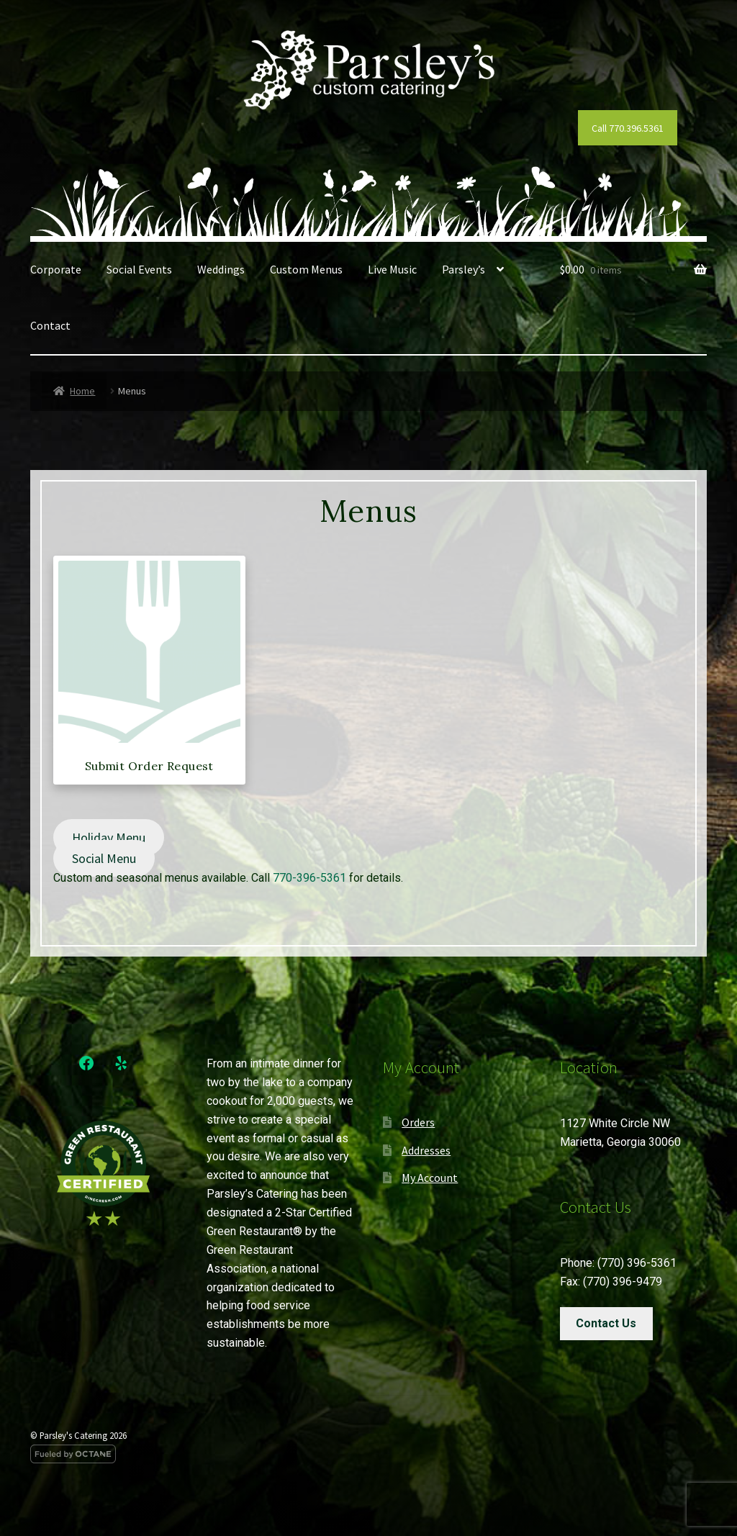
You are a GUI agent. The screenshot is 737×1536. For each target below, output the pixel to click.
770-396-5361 (309, 878)
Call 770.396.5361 (628, 128)
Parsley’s (463, 269)
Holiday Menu (108, 837)
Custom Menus (306, 269)
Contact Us (606, 1323)
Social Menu (104, 858)
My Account (430, 1177)
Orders (418, 1122)
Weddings (221, 269)
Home (82, 390)
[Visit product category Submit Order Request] (149, 667)
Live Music (392, 269)
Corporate (55, 269)
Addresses (426, 1150)
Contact (50, 325)
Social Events (139, 269)
